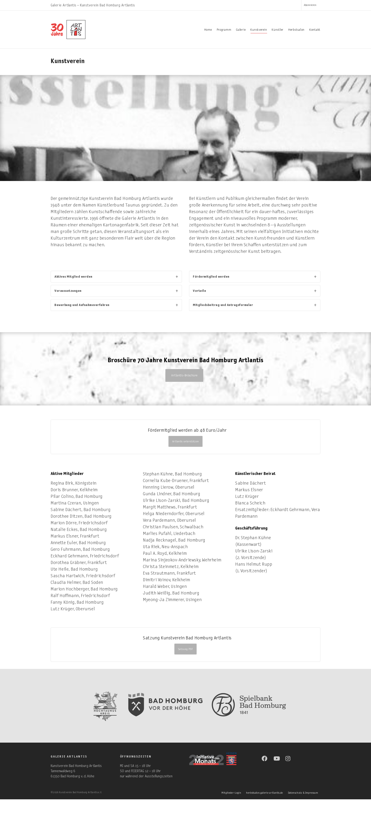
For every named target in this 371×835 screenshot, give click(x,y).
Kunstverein (258, 30)
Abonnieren (310, 5)
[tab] (116, 276)
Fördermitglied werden (211, 277)
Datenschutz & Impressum (303, 792)
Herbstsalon (296, 30)
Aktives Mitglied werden (73, 277)
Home (208, 30)
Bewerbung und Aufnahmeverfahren (82, 305)
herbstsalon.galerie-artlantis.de (264, 792)
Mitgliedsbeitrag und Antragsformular (223, 305)
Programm (224, 30)
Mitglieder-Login (231, 792)
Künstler (277, 30)
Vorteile (199, 291)
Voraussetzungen (68, 291)
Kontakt (314, 30)
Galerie (241, 30)
